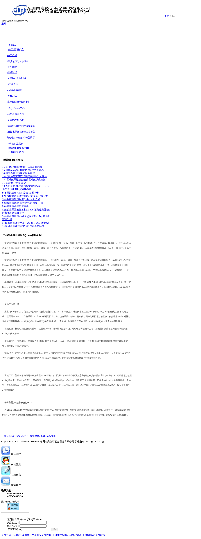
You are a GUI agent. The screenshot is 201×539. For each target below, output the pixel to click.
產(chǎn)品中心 (20, 436)
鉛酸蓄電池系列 (15, 114)
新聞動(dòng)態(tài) (13, 160)
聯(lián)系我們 (48, 436)
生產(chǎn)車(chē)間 (18, 101)
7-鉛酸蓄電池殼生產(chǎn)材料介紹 (22, 235)
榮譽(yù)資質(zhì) (16, 78)
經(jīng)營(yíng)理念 (18, 61)
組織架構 (12, 72)
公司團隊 (12, 66)
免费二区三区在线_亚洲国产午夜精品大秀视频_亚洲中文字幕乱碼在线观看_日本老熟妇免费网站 (53, 536)
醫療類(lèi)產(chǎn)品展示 (21, 137)
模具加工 (12, 95)
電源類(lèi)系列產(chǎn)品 (21, 125)
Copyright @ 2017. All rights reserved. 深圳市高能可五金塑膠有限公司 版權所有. (52, 441)
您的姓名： (13, 523)
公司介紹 (12, 55)
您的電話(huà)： (16, 530)
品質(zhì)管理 (14, 90)
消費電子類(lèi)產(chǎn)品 (21, 131)
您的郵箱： (13, 526)
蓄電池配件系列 (15, 120)
